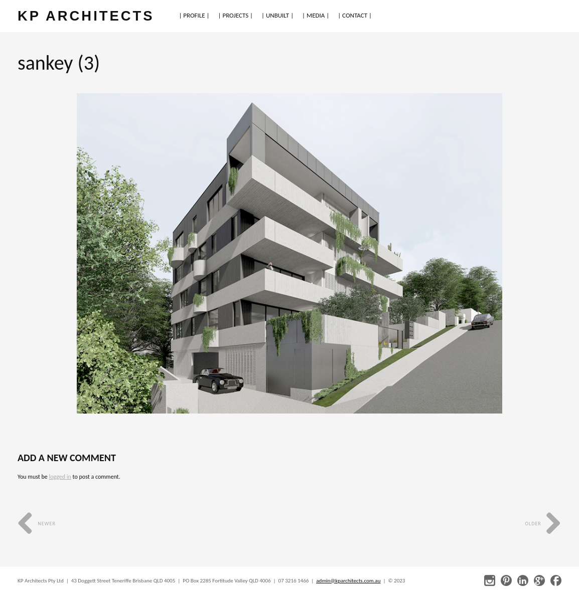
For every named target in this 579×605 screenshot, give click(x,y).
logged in (60, 476)
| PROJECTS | (235, 15)
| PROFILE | (194, 15)
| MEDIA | (315, 15)
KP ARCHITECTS (86, 16)
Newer (37, 523)
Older (543, 523)
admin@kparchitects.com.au (348, 580)
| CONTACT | (355, 15)
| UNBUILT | (277, 15)
